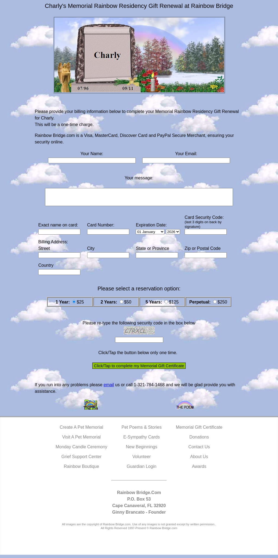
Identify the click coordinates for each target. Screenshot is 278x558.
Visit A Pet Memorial (81, 440)
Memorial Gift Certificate (199, 430)
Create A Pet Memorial (81, 430)
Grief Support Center (81, 460)
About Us (199, 460)
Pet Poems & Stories (142, 430)
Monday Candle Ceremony (81, 450)
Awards (199, 469)
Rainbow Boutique (81, 469)
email (108, 388)
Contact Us (199, 450)
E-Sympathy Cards (141, 440)
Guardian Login (141, 469)
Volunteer (141, 460)
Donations (199, 440)
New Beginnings (141, 450)
